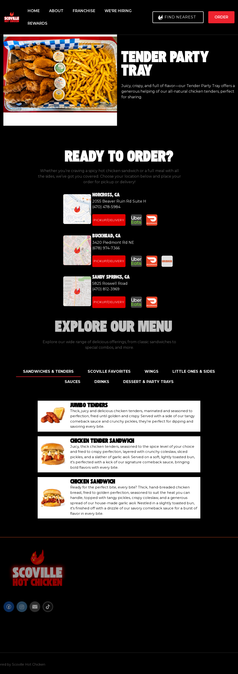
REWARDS (37, 23)
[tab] (48, 372)
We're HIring (118, 11)
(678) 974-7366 (106, 248)
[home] (12, 17)
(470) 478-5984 (106, 207)
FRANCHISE (84, 11)
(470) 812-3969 (105, 289)
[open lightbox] (59, 74)
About (56, 11)
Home (34, 11)
